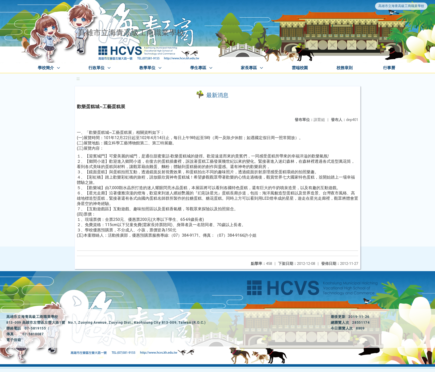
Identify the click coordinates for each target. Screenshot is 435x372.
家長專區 (249, 67)
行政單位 (96, 67)
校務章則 (345, 67)
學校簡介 (46, 67)
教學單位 (147, 67)
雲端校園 (300, 67)
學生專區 (198, 67)
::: (78, 78)
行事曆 (389, 67)
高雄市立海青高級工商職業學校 (401, 6)
